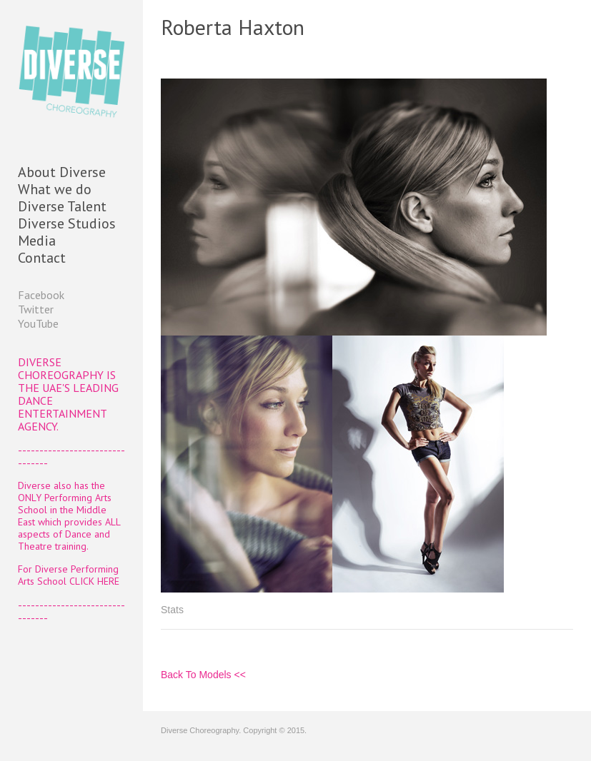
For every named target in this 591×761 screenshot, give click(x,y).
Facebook (41, 295)
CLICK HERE (94, 581)
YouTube (38, 323)
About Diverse (62, 172)
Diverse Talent (62, 206)
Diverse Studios (67, 223)
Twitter (36, 309)
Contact (42, 257)
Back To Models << (203, 674)
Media (37, 240)
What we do (54, 189)
